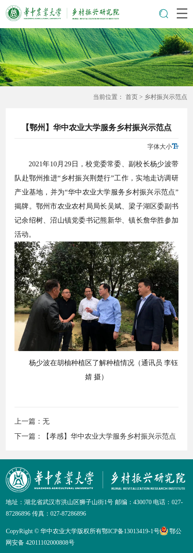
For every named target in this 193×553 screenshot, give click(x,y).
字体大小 (163, 146)
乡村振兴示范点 (165, 97)
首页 (131, 97)
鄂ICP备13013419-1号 (130, 531)
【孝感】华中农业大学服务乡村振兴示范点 (109, 436)
